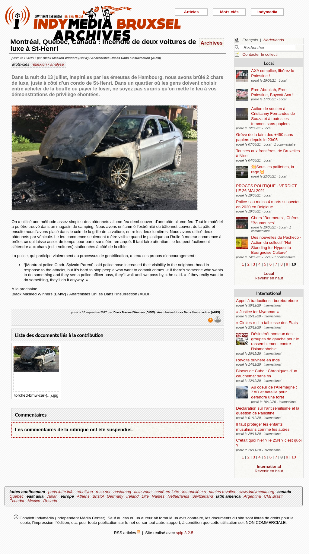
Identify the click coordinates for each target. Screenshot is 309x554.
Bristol (98, 496)
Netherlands (178, 496)
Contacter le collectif (260, 54)
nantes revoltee (222, 491)
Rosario (50, 501)
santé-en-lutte (166, 491)
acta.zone (142, 491)
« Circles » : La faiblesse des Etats (267, 322)
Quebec (16, 496)
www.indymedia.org (256, 491)
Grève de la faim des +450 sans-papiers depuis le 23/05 (265, 137)
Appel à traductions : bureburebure (267, 300)
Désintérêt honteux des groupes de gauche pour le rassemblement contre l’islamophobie (275, 341)
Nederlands (273, 40)
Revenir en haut (269, 278)
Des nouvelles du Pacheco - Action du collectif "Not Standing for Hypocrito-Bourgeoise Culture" (276, 245)
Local (269, 63)
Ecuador (16, 501)
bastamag (122, 491)
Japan (51, 496)
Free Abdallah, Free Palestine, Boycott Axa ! (272, 92)
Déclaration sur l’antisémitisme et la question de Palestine (267, 411)
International (268, 293)
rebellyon (85, 491)
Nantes (158, 496)
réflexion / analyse (48, 64)
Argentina (252, 496)
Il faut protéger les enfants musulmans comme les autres (262, 427)
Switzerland (202, 496)
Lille (145, 496)
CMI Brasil (273, 496)
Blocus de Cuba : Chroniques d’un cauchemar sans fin (266, 373)
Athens (83, 496)
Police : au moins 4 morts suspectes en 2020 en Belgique (268, 204)
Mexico (33, 501)
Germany (115, 496)
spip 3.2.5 (184, 532)
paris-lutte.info (61, 491)
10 (293, 457)
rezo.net (103, 491)
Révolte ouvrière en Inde (258, 360)
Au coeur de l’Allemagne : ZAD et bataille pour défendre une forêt (274, 392)
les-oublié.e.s (194, 491)
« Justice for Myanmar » (257, 312)
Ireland (132, 496)
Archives (212, 43)
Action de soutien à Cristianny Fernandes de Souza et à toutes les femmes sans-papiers (273, 116)
